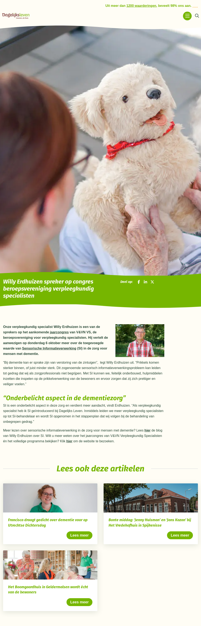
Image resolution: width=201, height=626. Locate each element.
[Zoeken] (197, 16)
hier (147, 430)
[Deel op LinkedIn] (145, 282)
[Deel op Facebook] (139, 282)
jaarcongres (59, 332)
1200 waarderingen (141, 5)
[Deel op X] (152, 282)
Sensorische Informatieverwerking (49, 348)
